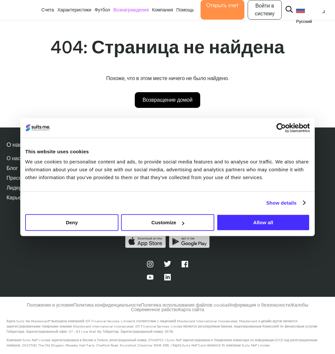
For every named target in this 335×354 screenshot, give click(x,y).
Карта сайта (191, 309)
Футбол (107, 10)
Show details (281, 203)
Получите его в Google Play (189, 241)
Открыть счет (227, 5)
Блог (12, 168)
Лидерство (19, 187)
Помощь (190, 10)
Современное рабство (154, 309)
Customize (167, 222)
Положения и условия (50, 305)
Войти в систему (268, 9)
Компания (167, 10)
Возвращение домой (168, 99)
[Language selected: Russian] (311, 10)
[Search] (290, 10)
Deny (72, 222)
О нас (13, 158)
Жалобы (299, 305)
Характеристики (79, 10)
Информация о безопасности (259, 305)
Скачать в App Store (145, 241)
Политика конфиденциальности (107, 305)
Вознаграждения (136, 10)
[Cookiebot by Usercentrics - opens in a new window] (281, 128)
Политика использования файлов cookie (184, 305)
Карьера (17, 197)
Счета (52, 10)
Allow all (263, 222)
